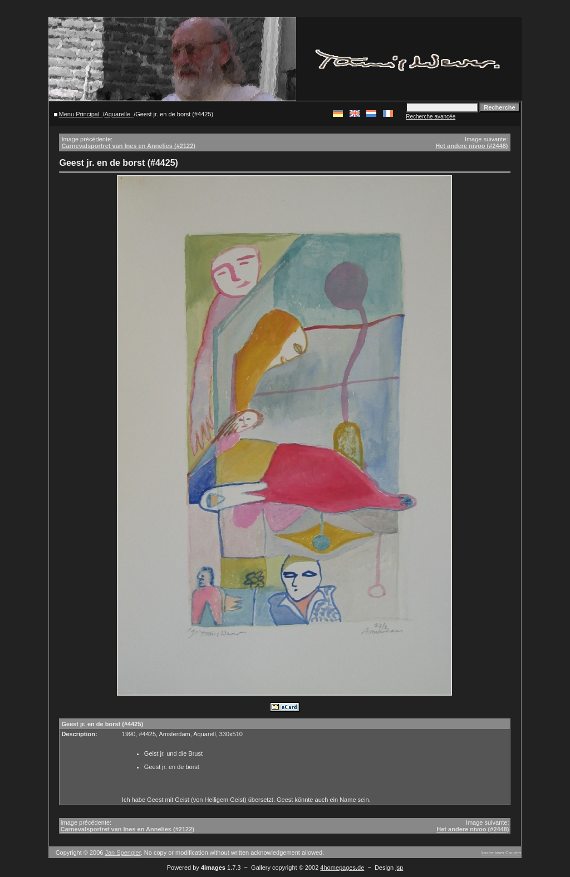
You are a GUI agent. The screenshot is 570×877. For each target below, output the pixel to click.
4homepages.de (342, 867)
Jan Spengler (123, 852)
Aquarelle (117, 114)
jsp (399, 867)
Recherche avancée (430, 117)
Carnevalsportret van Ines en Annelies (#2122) (128, 145)
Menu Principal (79, 114)
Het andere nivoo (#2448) (471, 145)
